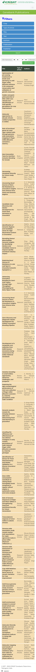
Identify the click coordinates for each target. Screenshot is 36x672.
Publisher (7, 49)
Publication (7, 44)
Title (5, 32)
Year (5, 36)
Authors (6, 40)
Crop (5, 23)
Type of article (8, 28)
